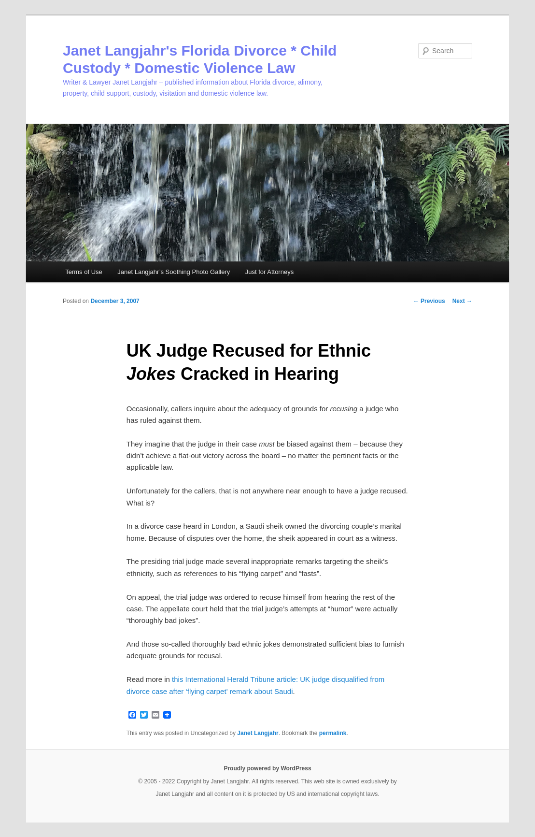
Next (462, 301)
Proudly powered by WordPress (267, 768)
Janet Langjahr (257, 733)
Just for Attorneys (269, 271)
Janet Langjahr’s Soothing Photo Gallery (173, 271)
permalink (333, 733)
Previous (429, 301)
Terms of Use (83, 271)
